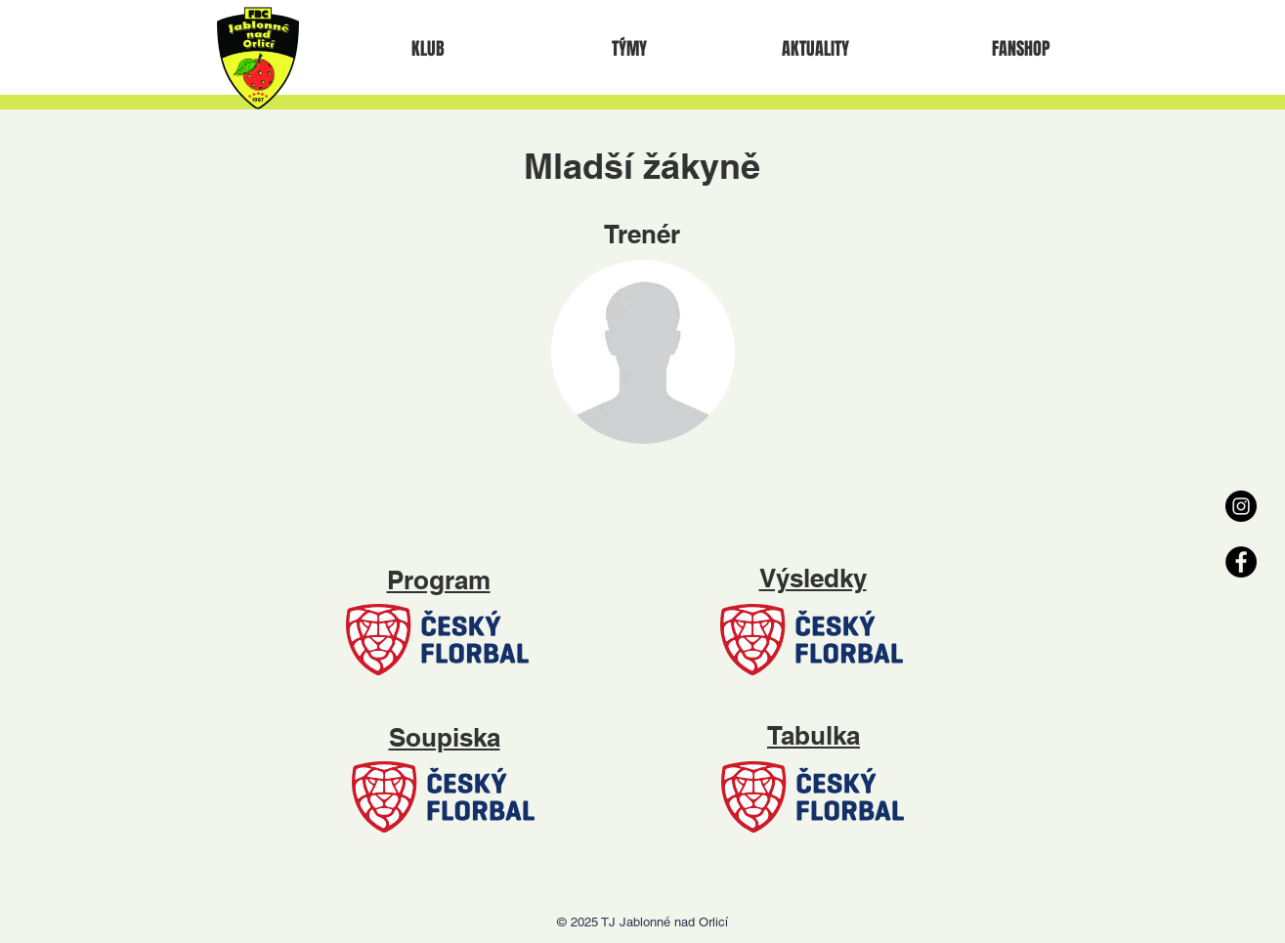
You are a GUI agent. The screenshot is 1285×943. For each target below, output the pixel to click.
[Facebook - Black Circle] (1241, 562)
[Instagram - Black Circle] (1241, 506)
